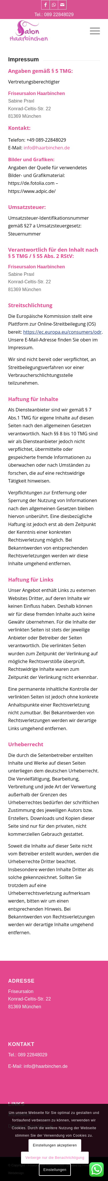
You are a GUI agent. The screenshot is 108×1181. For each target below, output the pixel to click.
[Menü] (92, 30)
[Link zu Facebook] (45, 4)
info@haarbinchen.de (47, 148)
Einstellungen (55, 1170)
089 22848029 (58, 14)
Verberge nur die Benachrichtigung (54, 1158)
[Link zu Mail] (62, 4)
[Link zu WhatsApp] (54, 4)
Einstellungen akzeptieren (55, 1145)
